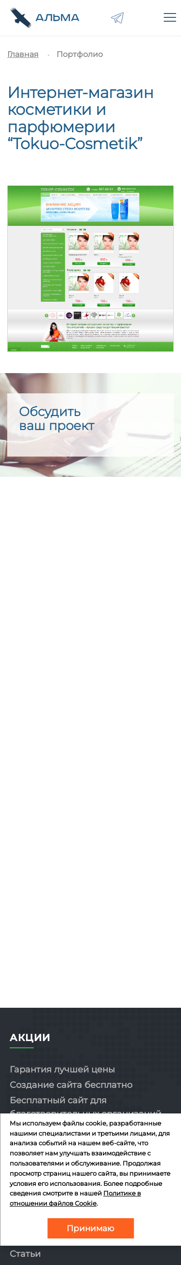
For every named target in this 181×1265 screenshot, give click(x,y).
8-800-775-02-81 (144, 18)
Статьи (25, 1254)
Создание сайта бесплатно (71, 1085)
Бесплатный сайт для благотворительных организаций (85, 1107)
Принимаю (90, 1228)
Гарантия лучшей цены (62, 1069)
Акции (30, 1037)
